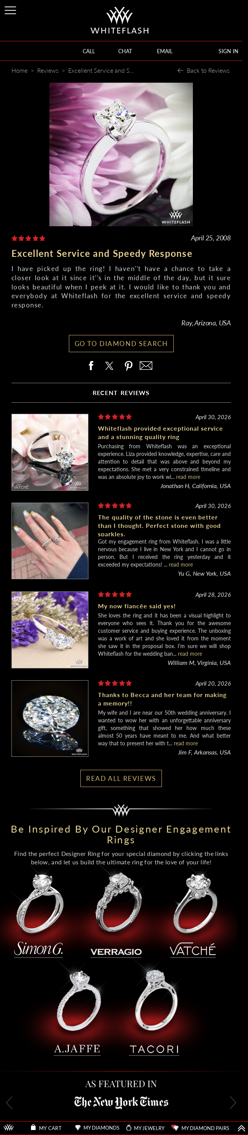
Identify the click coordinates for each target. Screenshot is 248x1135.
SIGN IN (228, 51)
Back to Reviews (208, 70)
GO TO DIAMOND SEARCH (121, 344)
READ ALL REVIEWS (121, 778)
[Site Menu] (11, 9)
